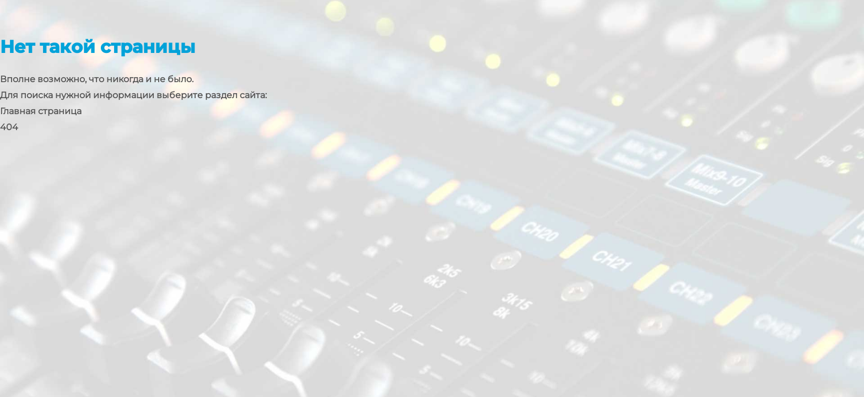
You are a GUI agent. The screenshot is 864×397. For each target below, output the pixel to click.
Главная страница (41, 111)
